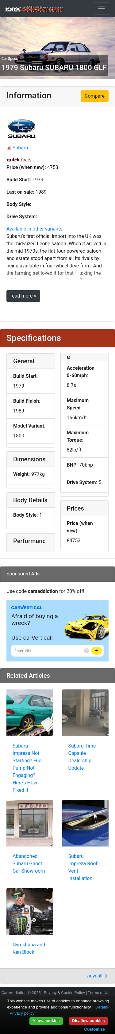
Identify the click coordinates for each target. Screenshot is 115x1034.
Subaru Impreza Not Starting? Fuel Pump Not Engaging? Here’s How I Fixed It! (28, 768)
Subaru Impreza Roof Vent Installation (83, 867)
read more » (23, 296)
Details (101, 1007)
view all (97, 976)
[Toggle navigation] (101, 8)
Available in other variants (34, 229)
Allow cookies (46, 1020)
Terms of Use (100, 992)
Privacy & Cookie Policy (64, 992)
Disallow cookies (88, 1020)
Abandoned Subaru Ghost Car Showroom (29, 863)
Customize (94, 1029)
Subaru (20, 148)
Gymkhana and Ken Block (29, 948)
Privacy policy (22, 1013)
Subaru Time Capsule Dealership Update (82, 757)
